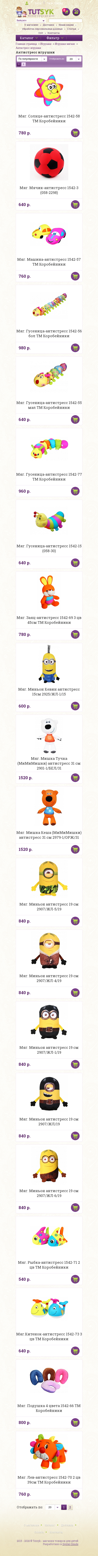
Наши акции (66, 24)
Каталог (50, 1525)
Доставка (48, 24)
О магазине (31, 24)
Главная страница (26, 43)
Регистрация (54, 3)
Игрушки (45, 43)
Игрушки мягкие (65, 43)
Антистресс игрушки (28, 47)
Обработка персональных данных (42, 28)
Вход (38, 3)
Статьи (71, 28)
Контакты (54, 32)
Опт (40, 32)
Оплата (39, 1532)
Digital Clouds (70, 1544)
